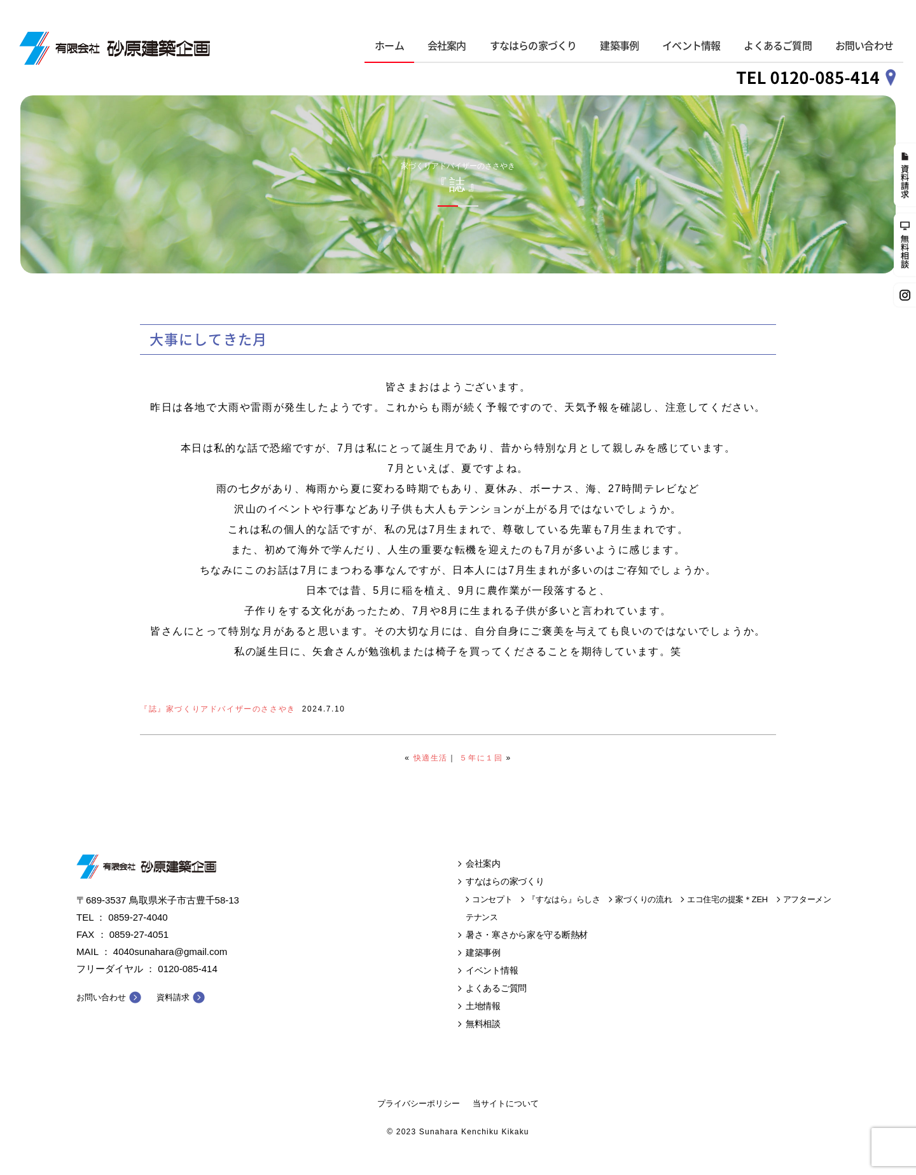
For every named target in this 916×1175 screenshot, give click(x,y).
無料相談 (483, 1024)
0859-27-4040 (137, 917)
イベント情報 (691, 46)
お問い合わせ (864, 46)
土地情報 (483, 1006)
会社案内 (446, 46)
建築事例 (619, 46)
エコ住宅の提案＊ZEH (727, 899)
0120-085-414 (187, 968)
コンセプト (492, 899)
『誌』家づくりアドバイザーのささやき (218, 709)
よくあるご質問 (777, 46)
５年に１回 (481, 757)
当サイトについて (506, 1103)
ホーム (389, 46)
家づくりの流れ (643, 899)
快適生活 (430, 757)
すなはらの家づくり (533, 46)
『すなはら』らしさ (563, 899)
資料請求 (173, 997)
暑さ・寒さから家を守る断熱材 (527, 935)
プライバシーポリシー (418, 1103)
